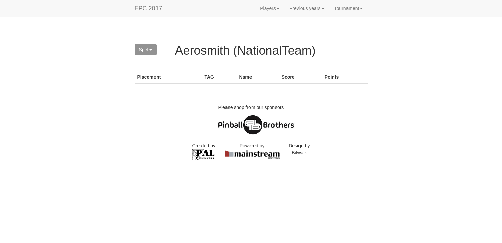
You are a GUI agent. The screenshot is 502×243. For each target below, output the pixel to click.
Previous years (306, 8)
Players (269, 8)
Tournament (348, 8)
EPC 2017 (148, 8)
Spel (145, 49)
